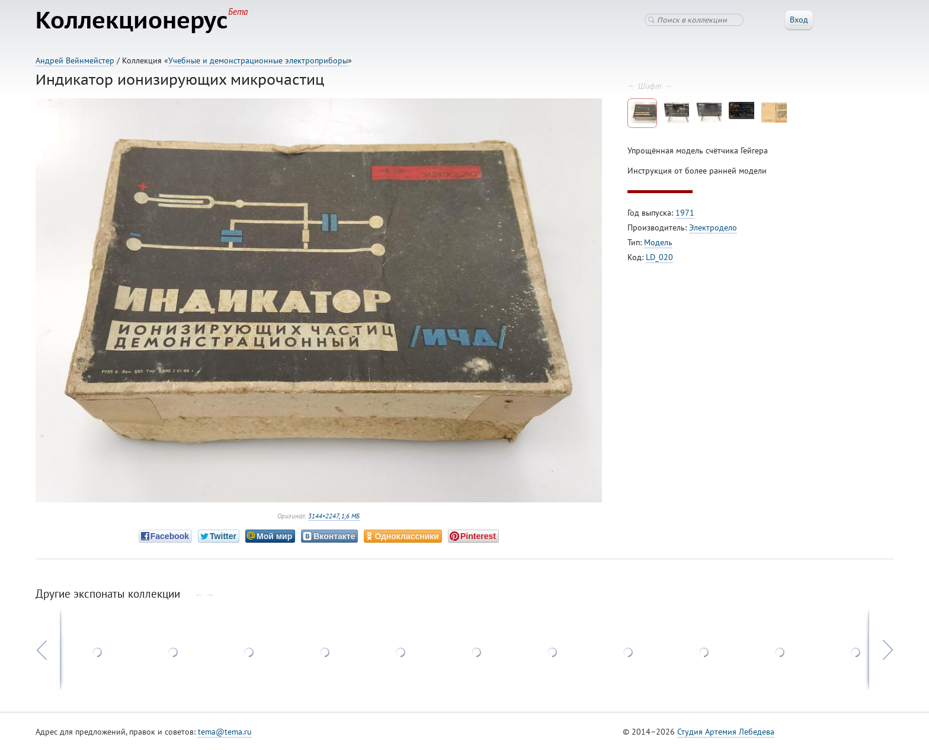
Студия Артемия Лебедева (725, 731)
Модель (658, 242)
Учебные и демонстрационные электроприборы (258, 60)
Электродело (713, 227)
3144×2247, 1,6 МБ (334, 516)
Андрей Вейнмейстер (75, 60)
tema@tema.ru (225, 731)
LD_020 (659, 257)
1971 (684, 212)
